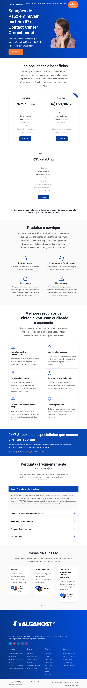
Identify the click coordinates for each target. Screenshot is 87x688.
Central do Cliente (73, 4)
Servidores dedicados (15, 659)
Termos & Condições (55, 682)
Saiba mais (16, 52)
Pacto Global (49, 674)
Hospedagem (41, 3)
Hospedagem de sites (15, 653)
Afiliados (56, 3)
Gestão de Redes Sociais (16, 668)
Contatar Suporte (68, 659)
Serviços (33, 3)
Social (47, 671)
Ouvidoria (29, 662)
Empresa (63, 3)
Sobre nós (48, 653)
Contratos (30, 653)
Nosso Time (48, 665)
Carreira (47, 656)
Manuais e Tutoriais (69, 656)
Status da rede (67, 662)
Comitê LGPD (67, 682)
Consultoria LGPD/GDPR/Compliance (16, 664)
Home (28, 3)
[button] (41, 605)
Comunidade (49, 662)
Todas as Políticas (32, 668)
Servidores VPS (13, 656)
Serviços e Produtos (69, 665)
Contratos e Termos (69, 653)
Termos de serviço (32, 656)
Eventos (47, 668)
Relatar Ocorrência (32, 659)
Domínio (49, 3)
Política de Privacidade (33, 665)
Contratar (25, 138)
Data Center (48, 659)
